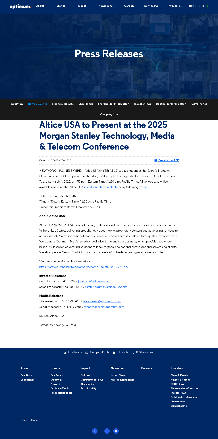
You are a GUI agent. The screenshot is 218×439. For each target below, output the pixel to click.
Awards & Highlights (122, 380)
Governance (199, 104)
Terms (23, 420)
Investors (174, 6)
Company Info (109, 114)
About (25, 368)
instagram (116, 431)
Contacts (123, 352)
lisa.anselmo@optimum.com (102, 301)
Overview (17, 104)
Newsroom (105, 6)
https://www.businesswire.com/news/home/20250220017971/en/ (83, 267)
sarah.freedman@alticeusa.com (106, 287)
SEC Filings (86, 104)
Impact (82, 6)
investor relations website (101, 187)
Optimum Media (60, 388)
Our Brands (57, 375)
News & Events (37, 104)
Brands (61, 6)
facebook (94, 431)
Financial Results (63, 104)
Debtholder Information (171, 104)
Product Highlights (61, 393)
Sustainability (88, 388)
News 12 (55, 384)
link (146, 187)
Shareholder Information (113, 104)
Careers (129, 6)
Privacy (35, 420)
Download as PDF (166, 160)
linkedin (107, 431)
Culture (85, 375)
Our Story (26, 375)
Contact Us (151, 6)
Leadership (27, 380)
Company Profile (99, 352)
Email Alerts (75, 352)
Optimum (56, 380)
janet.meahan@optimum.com (104, 307)
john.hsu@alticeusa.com (94, 281)
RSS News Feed (145, 352)
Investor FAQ (142, 104)
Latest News (118, 375)
